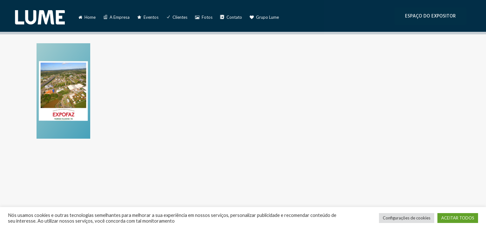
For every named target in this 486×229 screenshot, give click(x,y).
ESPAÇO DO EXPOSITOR (430, 16)
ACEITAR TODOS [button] (457, 217)
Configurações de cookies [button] (406, 217)
